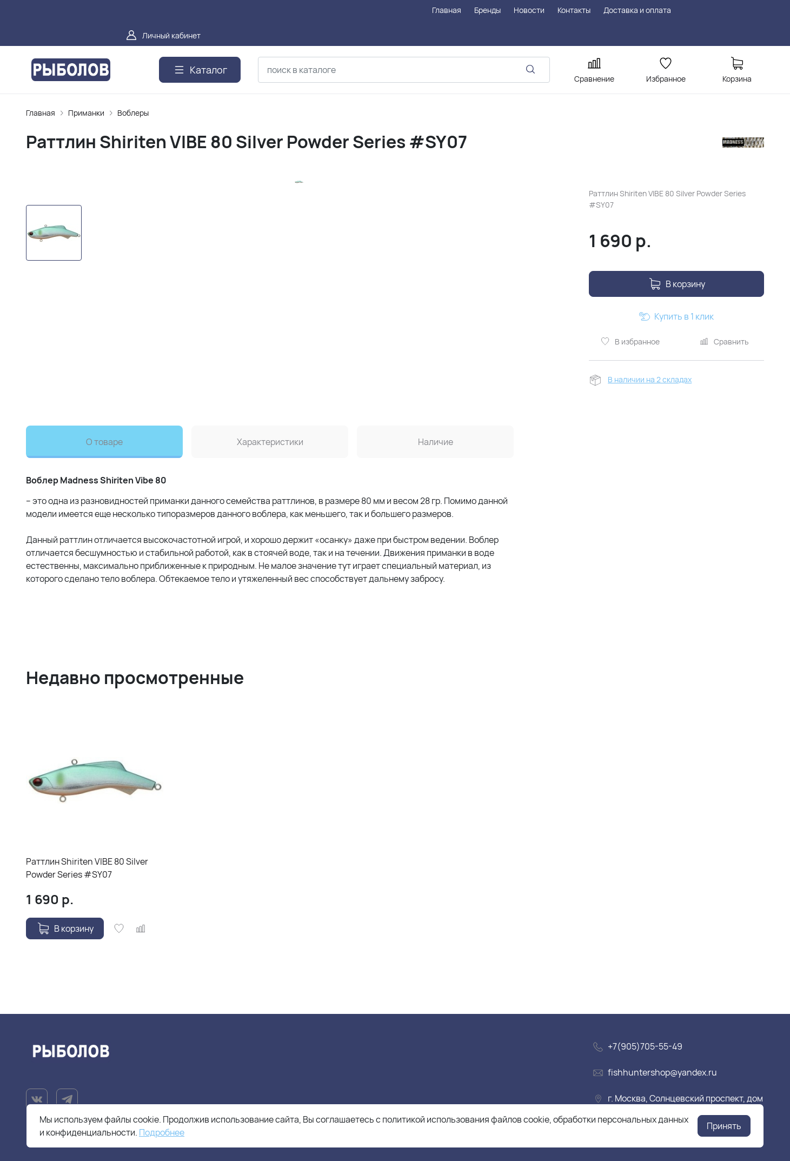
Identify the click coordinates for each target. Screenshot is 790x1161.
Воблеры (133, 113)
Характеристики (270, 442)
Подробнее (161, 1132)
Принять (724, 1126)
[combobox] (404, 70)
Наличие (435, 442)
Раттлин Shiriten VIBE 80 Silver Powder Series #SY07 (87, 867)
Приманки (86, 113)
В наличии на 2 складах (650, 379)
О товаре (104, 442)
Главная (40, 113)
